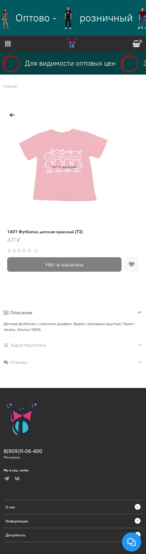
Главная (10, 86)
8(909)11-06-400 (23, 451)
